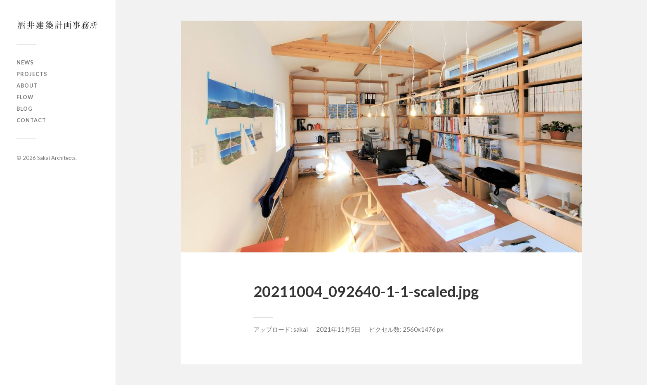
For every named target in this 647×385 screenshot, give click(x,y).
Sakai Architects (56, 157)
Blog (25, 108)
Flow (25, 97)
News (25, 62)
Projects (32, 74)
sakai (300, 329)
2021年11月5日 (338, 329)
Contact (31, 120)
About (27, 85)
